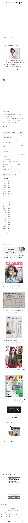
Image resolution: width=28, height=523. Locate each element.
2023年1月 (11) (6, 230)
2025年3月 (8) (6, 185)
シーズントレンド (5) (7, 149)
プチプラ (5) (5, 164)
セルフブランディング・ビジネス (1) (11, 156)
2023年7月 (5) (6, 218)
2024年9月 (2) (6, 193)
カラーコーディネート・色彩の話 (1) (11, 140)
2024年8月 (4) (6, 195)
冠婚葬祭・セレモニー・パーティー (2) (11, 169)
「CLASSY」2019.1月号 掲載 (10, 285)
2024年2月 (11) (6, 204)
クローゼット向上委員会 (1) (9, 142)
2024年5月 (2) (6, 200)
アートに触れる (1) (7, 137)
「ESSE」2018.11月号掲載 (9, 399)
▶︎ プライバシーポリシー (7, 516)
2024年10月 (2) (6, 191)
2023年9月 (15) (6, 214)
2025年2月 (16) (6, 187)
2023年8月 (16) (6, 216)
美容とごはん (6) (12, 174)
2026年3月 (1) (6, 181)
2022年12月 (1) (6, 233)
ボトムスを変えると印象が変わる (10, 122)
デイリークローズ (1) (16, 159)
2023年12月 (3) (6, 208)
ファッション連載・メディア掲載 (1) (11, 161)
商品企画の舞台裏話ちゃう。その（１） (12, 114)
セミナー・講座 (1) (20, 154)
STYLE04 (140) (13, 129)
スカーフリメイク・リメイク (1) (10, 151)
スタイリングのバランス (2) (9, 154)
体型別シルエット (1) (7, 166)
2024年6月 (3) (6, 198)
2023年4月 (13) (6, 224)
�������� (17, 495)
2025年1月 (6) (6, 189)
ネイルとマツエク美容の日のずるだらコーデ (13, 118)
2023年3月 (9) (6, 226)
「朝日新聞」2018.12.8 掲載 (10, 310)
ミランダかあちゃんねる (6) (16, 164)
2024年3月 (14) (6, 202)
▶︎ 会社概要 (4, 512)
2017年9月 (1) (6, 235)
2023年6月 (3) (6, 220)
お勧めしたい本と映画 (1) (17, 132)
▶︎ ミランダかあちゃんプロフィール (9, 510)
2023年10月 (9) (6, 212)
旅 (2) (20, 171)
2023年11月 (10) (6, 210)
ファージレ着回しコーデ (8, 116)
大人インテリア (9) (7, 171)
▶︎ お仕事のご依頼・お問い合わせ (9, 514)
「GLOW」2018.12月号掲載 (9, 369)
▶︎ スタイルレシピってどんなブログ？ (10, 508)
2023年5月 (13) (6, 222)
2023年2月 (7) (6, 228)
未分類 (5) (5, 174)
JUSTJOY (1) (6, 129)
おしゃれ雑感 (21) (7, 132)
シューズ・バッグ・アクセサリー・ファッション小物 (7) (13, 146)
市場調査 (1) (15, 171)
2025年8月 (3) (6, 183)
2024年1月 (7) (6, 206)
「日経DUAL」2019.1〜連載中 (10, 255)
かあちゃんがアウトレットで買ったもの (12, 120)
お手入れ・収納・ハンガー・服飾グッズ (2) (12, 135)
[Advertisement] (14, 20)
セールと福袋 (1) (6, 159)
